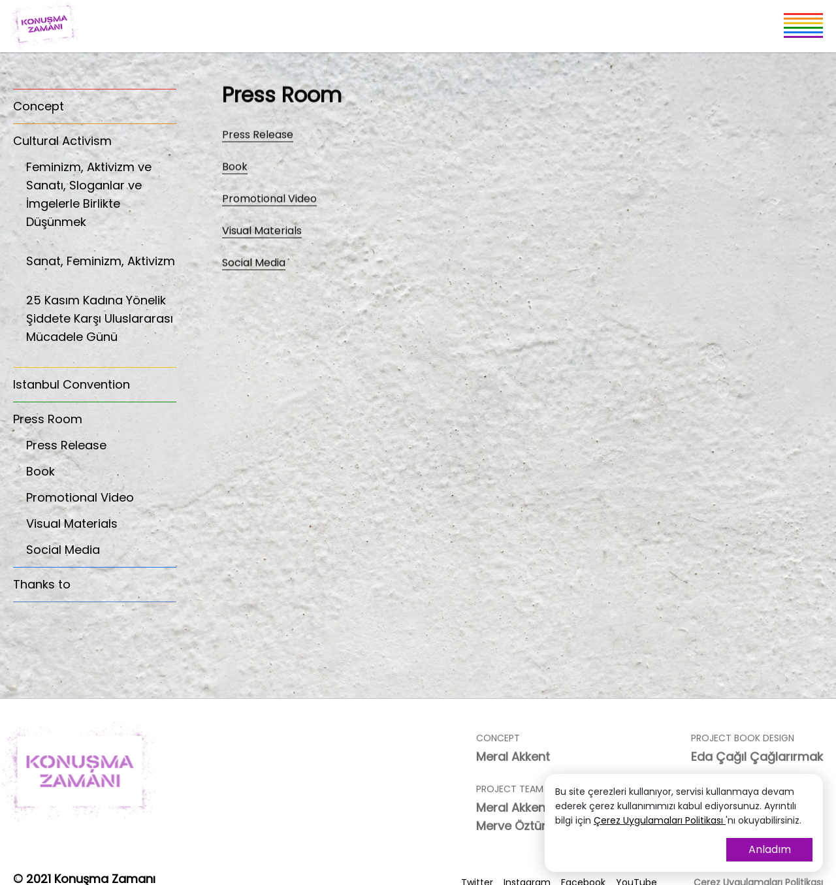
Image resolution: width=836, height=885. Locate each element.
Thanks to (42, 584)
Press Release (66, 445)
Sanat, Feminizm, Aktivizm (101, 268)
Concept (38, 106)
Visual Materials (72, 523)
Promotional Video (80, 497)
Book (40, 471)
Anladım (769, 849)
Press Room (47, 419)
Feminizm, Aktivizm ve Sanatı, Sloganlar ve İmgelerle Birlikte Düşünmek (101, 201)
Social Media (63, 549)
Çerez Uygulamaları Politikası (660, 820)
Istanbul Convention (71, 384)
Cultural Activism (62, 141)
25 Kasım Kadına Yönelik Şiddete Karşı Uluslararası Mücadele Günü (101, 325)
